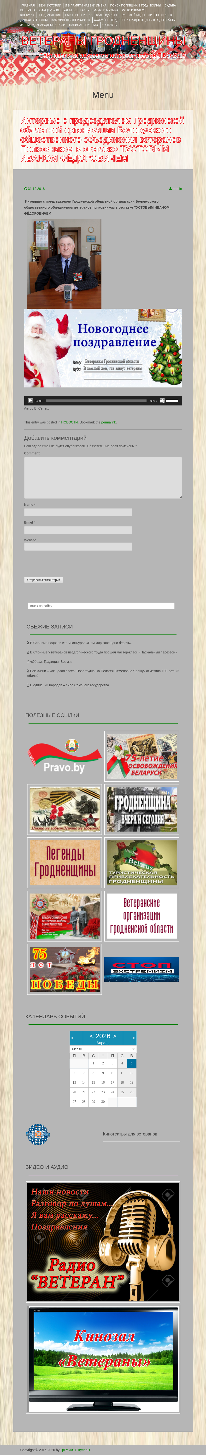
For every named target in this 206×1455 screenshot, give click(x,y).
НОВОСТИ (69, 422)
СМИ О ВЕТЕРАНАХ (78, 15)
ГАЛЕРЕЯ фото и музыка (99, 10)
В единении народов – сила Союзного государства (69, 685)
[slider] (96, 400)
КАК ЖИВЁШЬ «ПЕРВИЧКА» (71, 20)
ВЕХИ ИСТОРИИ (50, 5)
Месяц (77, 1049)
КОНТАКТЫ (110, 25)
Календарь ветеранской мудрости (124, 15)
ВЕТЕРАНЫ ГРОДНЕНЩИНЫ (103, 41)
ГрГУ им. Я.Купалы (75, 1450)
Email (28, 522)
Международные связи (46, 25)
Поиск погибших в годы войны (135, 5)
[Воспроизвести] (30, 400)
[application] (103, 400)
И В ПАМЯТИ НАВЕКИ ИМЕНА (85, 5)
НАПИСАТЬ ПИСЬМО (83, 25)
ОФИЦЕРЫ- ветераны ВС (58, 10)
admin (177, 189)
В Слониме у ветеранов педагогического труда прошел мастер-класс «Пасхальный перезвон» (103, 652)
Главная (28, 5)
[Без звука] (162, 400)
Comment (32, 453)
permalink (108, 422)
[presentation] (60, 562)
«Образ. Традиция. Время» (51, 662)
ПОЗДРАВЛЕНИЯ (49, 15)
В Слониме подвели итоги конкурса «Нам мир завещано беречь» (81, 643)
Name (28, 505)
